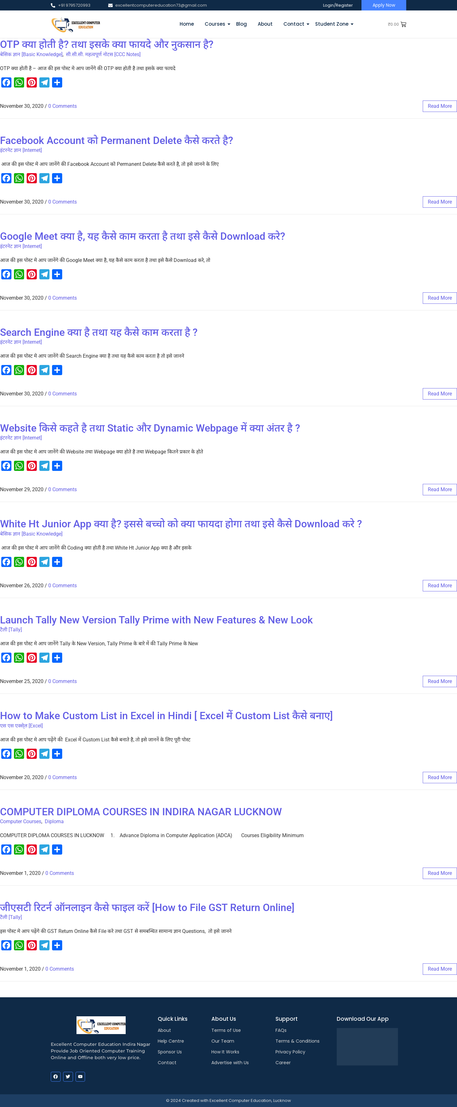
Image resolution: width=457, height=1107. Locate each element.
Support (286, 1019)
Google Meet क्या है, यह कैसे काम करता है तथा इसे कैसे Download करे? (142, 236)
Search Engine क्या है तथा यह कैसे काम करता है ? (99, 332)
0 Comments (62, 106)
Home (187, 24)
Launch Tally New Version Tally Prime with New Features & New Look (156, 620)
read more (440, 106)
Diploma (54, 821)
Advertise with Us (230, 1062)
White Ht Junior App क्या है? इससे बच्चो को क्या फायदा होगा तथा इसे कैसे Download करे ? (181, 524)
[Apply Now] (383, 5)
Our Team (222, 1041)
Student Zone (333, 24)
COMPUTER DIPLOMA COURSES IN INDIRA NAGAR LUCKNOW (141, 812)
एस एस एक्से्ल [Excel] (21, 726)
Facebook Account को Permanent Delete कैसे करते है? (116, 140)
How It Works (225, 1052)
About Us (223, 1019)
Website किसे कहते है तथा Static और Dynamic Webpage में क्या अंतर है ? (150, 428)
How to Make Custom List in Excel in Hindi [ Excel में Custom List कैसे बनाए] (166, 716)
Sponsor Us (170, 1052)
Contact (295, 24)
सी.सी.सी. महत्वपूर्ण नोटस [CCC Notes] (103, 54)
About (265, 24)
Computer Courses (20, 821)
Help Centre (171, 1041)
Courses (216, 24)
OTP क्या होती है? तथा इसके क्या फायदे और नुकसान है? (107, 44)
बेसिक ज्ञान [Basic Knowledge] (31, 54)
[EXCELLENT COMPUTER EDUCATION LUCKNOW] (75, 24)
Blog (241, 24)
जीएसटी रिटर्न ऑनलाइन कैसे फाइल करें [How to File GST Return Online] (147, 908)
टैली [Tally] (11, 630)
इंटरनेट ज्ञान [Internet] (21, 150)
